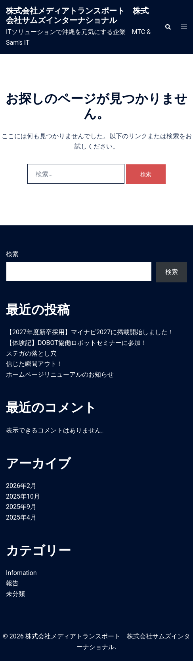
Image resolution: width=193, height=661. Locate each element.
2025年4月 (21, 517)
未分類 (15, 594)
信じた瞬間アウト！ (34, 364)
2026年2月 (21, 486)
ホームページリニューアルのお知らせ (60, 374)
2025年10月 (23, 496)
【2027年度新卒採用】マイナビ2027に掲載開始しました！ (90, 332)
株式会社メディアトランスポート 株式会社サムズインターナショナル (77, 15)
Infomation (21, 573)
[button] (167, 27)
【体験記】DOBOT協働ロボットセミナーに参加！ (76, 343)
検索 (12, 254)
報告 (12, 583)
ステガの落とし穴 (31, 353)
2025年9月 (21, 507)
